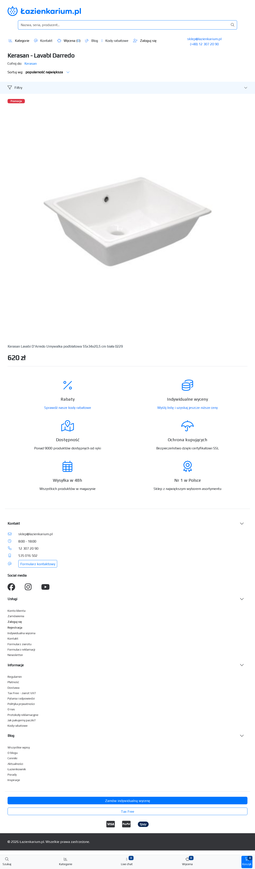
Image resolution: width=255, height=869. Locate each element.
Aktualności (15, 763)
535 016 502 (28, 556)
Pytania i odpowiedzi (21, 698)
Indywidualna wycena (21, 633)
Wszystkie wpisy (19, 747)
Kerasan (30, 63)
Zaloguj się (145, 41)
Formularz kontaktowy (37, 564)
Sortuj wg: (39, 72)
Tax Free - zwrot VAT (22, 693)
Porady (12, 774)
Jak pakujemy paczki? (22, 720)
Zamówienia (16, 616)
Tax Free (127, 811)
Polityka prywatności (21, 704)
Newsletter (15, 655)
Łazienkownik (17, 769)
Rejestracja (15, 627)
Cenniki (12, 758)
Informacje (16, 665)
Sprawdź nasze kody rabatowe (67, 408)
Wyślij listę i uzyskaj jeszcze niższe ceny (187, 408)
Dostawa (13, 687)
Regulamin (15, 676)
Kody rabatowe (114, 41)
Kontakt (43, 41)
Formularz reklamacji (21, 649)
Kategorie (19, 41)
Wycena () (68, 41)
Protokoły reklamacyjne (23, 715)
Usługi (12, 599)
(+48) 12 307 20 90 (204, 44)
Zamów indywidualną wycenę (127, 801)
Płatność (13, 682)
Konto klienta (16, 610)
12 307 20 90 (28, 548)
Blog (91, 41)
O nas (11, 709)
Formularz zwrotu (19, 644)
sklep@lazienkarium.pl (204, 39)
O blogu (13, 752)
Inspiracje (14, 780)
